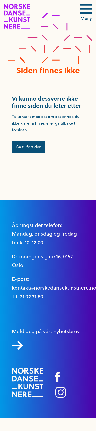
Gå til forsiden (28, 147)
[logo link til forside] (17, 27)
